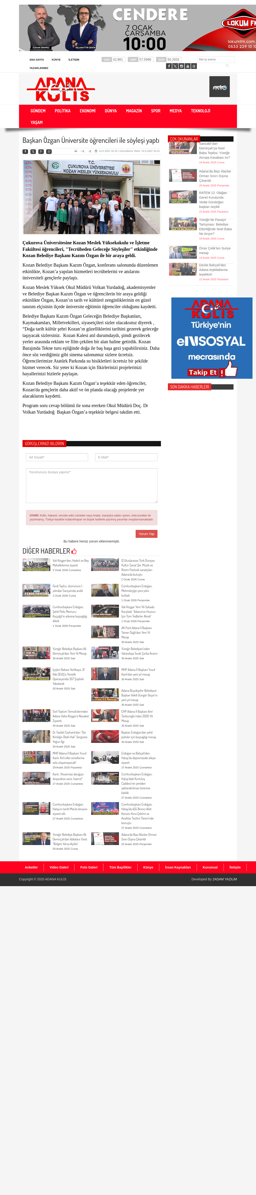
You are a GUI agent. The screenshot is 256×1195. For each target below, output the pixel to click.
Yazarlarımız (38, 68)
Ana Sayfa (36, 59)
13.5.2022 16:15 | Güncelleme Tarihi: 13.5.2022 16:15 (127, 151)
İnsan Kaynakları (178, 867)
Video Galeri (59, 867)
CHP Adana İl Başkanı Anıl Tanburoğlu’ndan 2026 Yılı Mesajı (137, 716)
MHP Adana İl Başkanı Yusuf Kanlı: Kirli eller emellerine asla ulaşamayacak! (69, 757)
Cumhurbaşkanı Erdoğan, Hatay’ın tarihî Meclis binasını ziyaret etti (70, 809)
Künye (56, 59)
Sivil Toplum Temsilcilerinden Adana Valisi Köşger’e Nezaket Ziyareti (71, 716)
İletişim (73, 59)
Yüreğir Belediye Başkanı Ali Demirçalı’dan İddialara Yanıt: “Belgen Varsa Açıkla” (70, 839)
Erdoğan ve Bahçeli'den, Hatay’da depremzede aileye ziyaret (138, 757)
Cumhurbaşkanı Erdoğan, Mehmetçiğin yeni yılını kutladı (136, 590)
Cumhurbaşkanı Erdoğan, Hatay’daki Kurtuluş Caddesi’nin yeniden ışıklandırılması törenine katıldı (136, 783)
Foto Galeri (88, 867)
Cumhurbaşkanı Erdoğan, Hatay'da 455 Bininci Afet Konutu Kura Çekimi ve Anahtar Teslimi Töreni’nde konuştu (137, 813)
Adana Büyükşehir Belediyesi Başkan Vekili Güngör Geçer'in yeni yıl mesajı (139, 695)
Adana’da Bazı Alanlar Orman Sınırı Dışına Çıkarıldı (215, 167)
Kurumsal (210, 867)
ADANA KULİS (55, 879)
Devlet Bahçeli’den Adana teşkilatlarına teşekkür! (213, 261)
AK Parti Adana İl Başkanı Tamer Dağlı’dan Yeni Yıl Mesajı (136, 632)
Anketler (31, 867)
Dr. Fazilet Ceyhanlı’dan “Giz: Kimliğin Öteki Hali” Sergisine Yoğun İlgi (70, 737)
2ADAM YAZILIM (225, 879)
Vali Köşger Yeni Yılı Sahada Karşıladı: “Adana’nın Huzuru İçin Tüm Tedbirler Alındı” (138, 611)
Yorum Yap (146, 534)
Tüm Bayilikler (120, 867)
